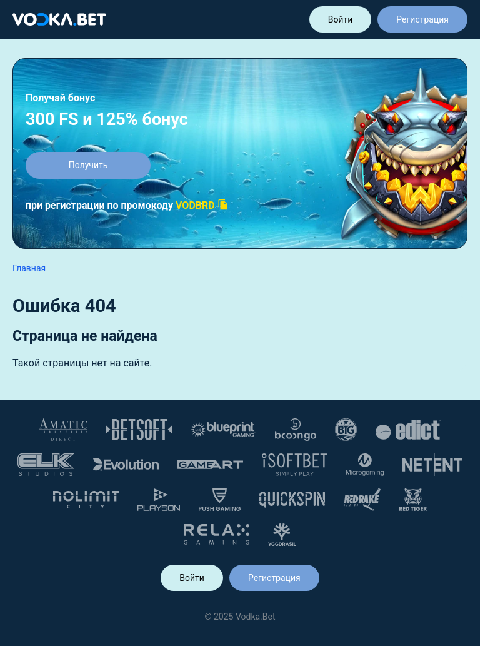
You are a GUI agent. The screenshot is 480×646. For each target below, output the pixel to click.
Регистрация (422, 19)
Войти (340, 19)
